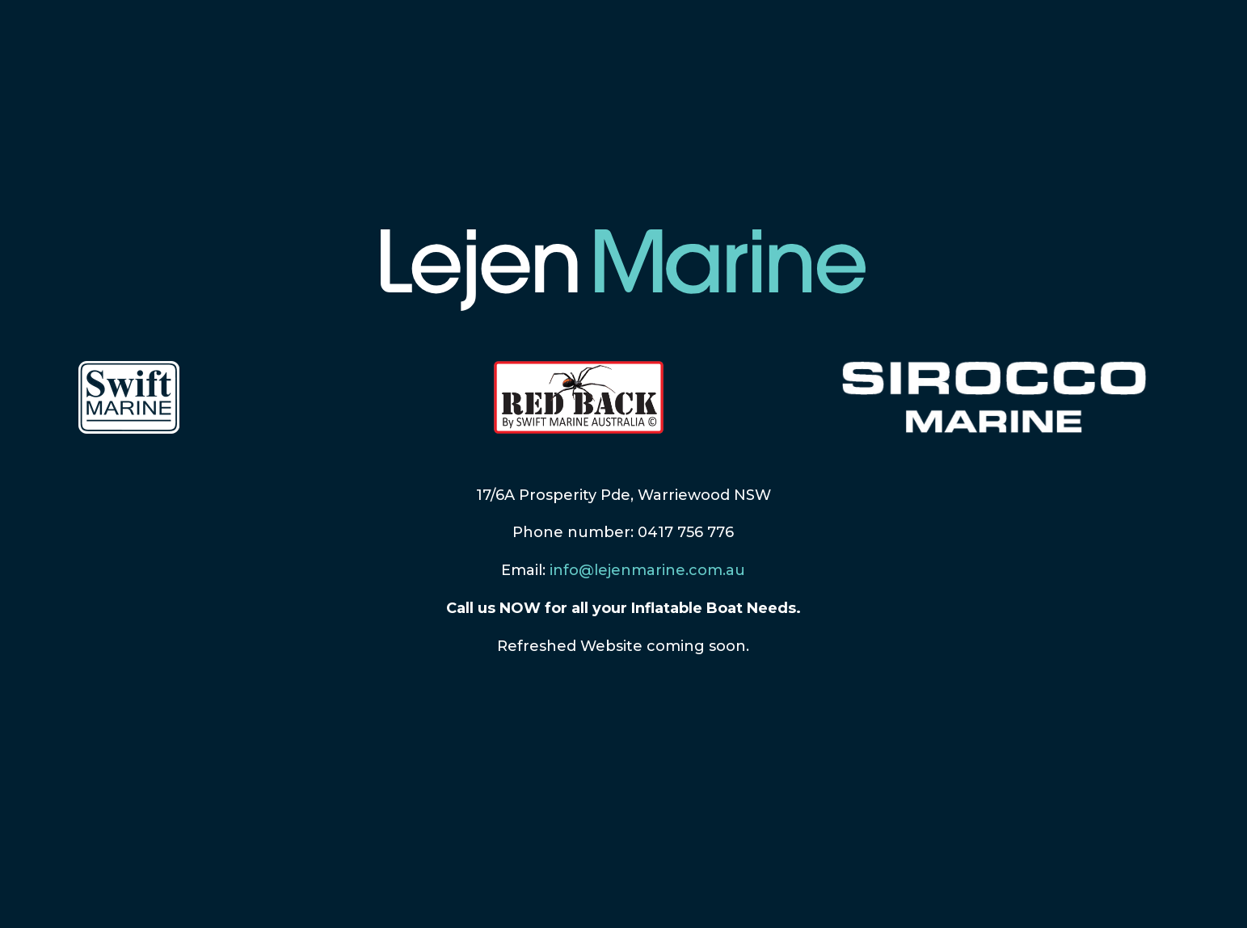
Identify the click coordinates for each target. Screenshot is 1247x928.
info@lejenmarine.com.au (647, 570)
